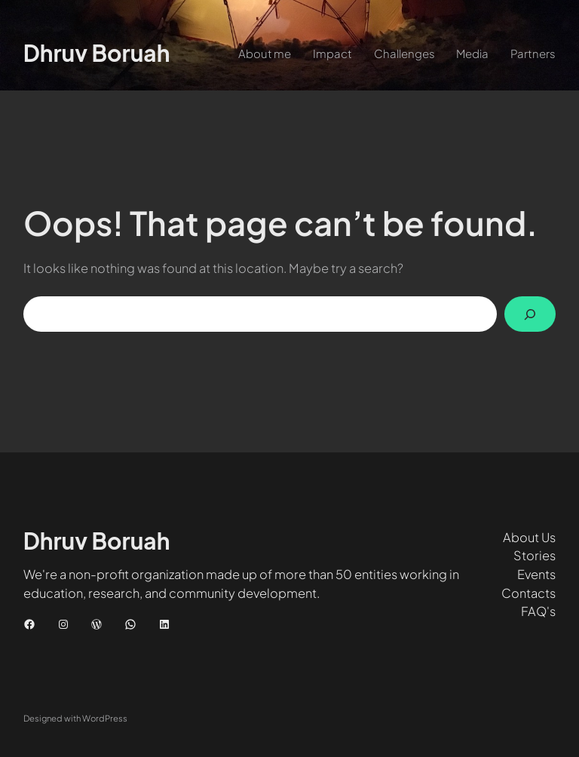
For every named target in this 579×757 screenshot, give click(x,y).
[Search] (530, 314)
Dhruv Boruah (96, 52)
